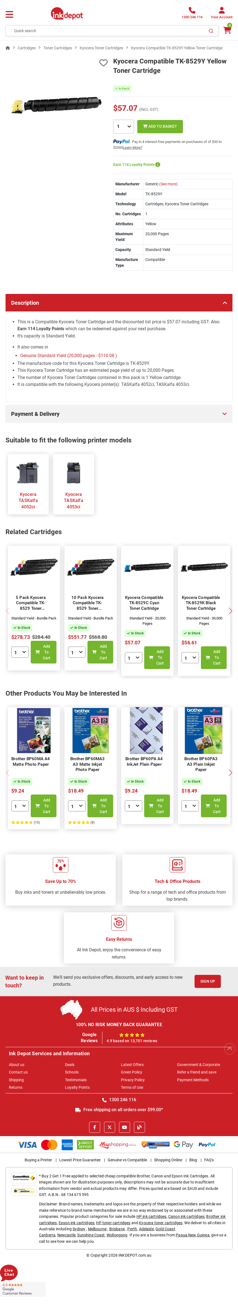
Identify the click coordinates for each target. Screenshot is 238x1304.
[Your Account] (221, 14)
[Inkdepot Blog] (139, 1127)
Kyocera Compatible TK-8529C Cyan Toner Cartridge (144, 603)
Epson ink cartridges (76, 1223)
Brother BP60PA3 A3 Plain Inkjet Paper (201, 764)
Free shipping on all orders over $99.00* (119, 1109)
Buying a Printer (38, 1160)
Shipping (16, 1080)
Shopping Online (168, 1160)
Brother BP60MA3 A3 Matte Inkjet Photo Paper (87, 764)
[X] (109, 1127)
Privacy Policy (133, 1080)
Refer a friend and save (196, 1072)
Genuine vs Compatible (127, 1160)
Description (25, 302)
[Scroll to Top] (229, 1048)
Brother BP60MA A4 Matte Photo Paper (30, 761)
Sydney (79, 1229)
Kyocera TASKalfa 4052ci (28, 500)
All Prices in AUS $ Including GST (134, 1009)
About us (16, 1064)
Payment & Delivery (35, 414)
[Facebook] (94, 1127)
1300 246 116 (119, 1099)
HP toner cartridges (113, 1223)
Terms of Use (132, 1087)
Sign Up (207, 981)
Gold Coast (165, 1229)
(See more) (168, 184)
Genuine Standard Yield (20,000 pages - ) (68, 355)
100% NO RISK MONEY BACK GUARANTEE (119, 1024)
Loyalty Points (77, 1087)
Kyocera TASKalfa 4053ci (73, 500)
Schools (72, 1072)
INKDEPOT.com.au (134, 1255)
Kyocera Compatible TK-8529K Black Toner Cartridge (201, 603)
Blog (193, 1160)
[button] (230, 611)
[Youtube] (124, 1127)
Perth (132, 1229)
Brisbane (117, 1229)
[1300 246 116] (192, 14)
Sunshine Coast (91, 1235)
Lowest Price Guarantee (79, 1160)
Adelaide (146, 1229)
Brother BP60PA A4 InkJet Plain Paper (144, 761)
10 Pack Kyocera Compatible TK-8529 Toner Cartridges (87, 605)
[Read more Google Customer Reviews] (23, 1289)
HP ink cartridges (151, 1216)
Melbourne (97, 1229)
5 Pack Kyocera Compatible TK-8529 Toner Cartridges (31, 605)
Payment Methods (193, 1080)
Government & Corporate (198, 1064)
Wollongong (117, 1235)
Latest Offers (132, 1064)
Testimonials (76, 1080)
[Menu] (9, 14)
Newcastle (66, 1235)
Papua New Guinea (192, 1235)
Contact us (18, 1072)
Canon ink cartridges (186, 1216)
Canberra (47, 1235)
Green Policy (131, 1072)
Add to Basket (160, 126)
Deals (69, 1064)
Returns (15, 1087)
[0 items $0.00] (227, 30)
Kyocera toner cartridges (160, 1223)
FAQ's (209, 1160)
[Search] (211, 30)
